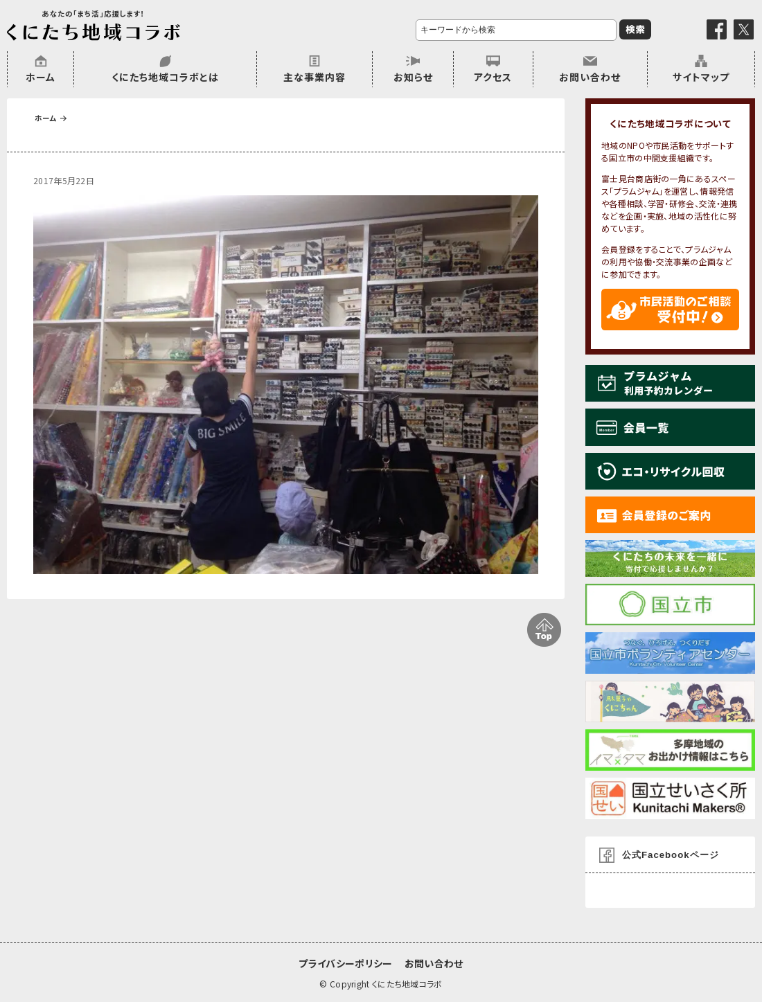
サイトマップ (701, 77)
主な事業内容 (314, 77)
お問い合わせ (590, 77)
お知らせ (413, 77)
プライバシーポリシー (345, 963)
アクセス (493, 77)
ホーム (40, 77)
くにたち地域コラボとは (165, 77)
